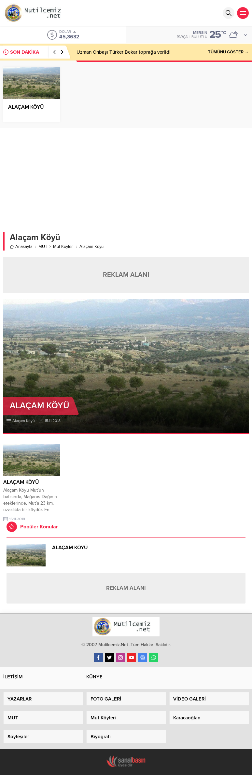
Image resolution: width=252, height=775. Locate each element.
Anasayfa (21, 246)
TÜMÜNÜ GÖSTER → (228, 52)
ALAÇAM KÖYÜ (26, 107)
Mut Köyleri (63, 246)
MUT (42, 246)
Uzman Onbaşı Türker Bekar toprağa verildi (124, 52)
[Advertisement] (126, 177)
